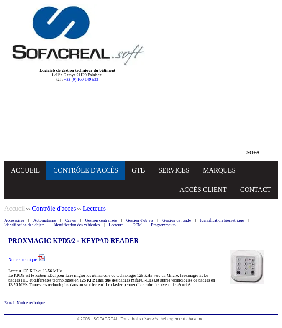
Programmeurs (163, 224)
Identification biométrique (222, 220)
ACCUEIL (25, 170)
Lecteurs (116, 224)
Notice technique (26, 259)
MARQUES (219, 170)
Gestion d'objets (139, 220)
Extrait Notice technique (24, 302)
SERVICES (174, 170)
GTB (138, 170)
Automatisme (44, 220)
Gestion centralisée (101, 220)
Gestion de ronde (176, 220)
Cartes (70, 220)
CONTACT (255, 189)
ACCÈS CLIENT (202, 189)
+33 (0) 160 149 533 (81, 79)
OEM (137, 224)
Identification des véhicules (77, 224)
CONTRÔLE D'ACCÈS (85, 170)
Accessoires (14, 220)
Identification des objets (24, 224)
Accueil (14, 208)
